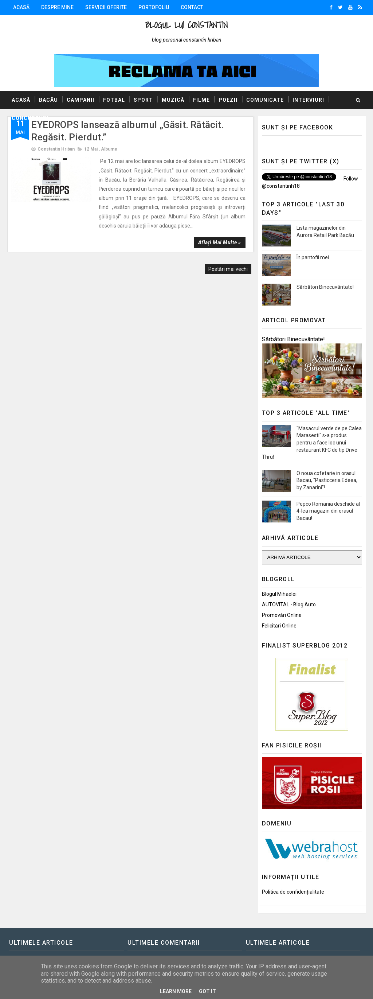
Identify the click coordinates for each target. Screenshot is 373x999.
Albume (109, 149)
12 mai (91, 149)
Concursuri (30, 118)
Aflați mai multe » (219, 242)
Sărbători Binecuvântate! (325, 287)
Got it (207, 991)
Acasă (21, 7)
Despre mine (57, 7)
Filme (201, 100)
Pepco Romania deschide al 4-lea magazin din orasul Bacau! (328, 511)
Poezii (228, 100)
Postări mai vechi (228, 269)
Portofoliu (153, 7)
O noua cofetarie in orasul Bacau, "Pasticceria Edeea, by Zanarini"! (327, 480)
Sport (143, 100)
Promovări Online (282, 615)
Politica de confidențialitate (293, 892)
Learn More (176, 991)
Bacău (48, 100)
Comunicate (265, 100)
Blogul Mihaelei (279, 594)
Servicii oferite (106, 7)
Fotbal (114, 100)
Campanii (80, 100)
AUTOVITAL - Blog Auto (289, 604)
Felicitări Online (279, 626)
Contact (192, 7)
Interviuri (308, 100)
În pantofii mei (313, 257)
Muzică (173, 100)
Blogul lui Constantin (186, 25)
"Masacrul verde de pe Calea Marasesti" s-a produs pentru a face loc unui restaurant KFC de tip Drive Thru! (312, 442)
